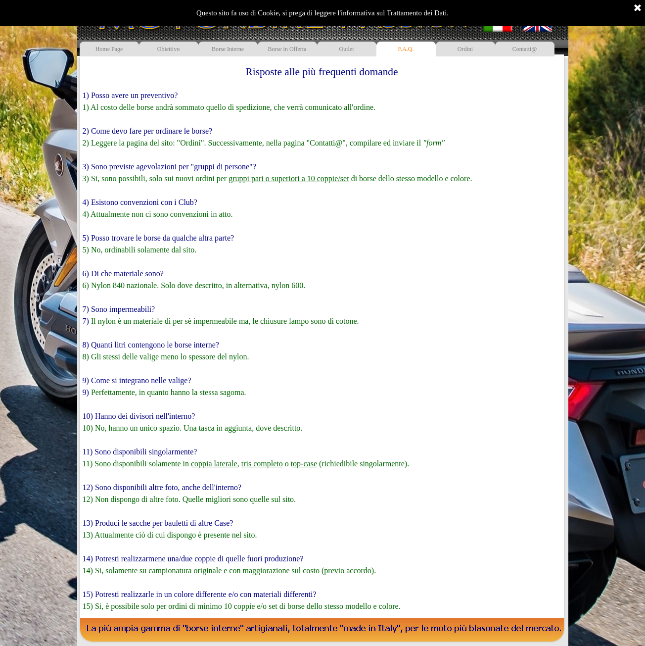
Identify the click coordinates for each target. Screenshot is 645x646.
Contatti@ (524, 49)
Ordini (465, 49)
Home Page (109, 49)
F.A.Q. (406, 49)
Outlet (346, 49)
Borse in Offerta (287, 49)
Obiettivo (168, 49)
